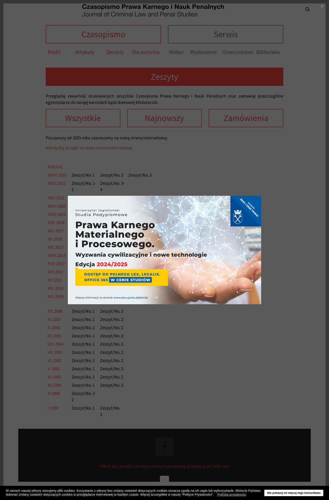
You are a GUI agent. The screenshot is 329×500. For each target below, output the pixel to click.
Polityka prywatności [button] (231, 494)
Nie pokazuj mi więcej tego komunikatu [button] (294, 493)
